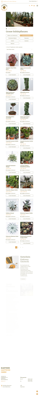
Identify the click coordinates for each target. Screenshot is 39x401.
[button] (17, 55)
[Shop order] (19, 49)
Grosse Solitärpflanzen (26, 35)
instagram (37, 391)
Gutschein (26, 40)
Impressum (22, 386)
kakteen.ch (3, 381)
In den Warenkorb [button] (12, 74)
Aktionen (12, 43)
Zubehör (12, 40)
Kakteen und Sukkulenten (12, 35)
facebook (37, 394)
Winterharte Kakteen (12, 38)
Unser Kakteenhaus (33, 1)
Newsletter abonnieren (7, 385)
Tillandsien (26, 38)
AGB (21, 385)
